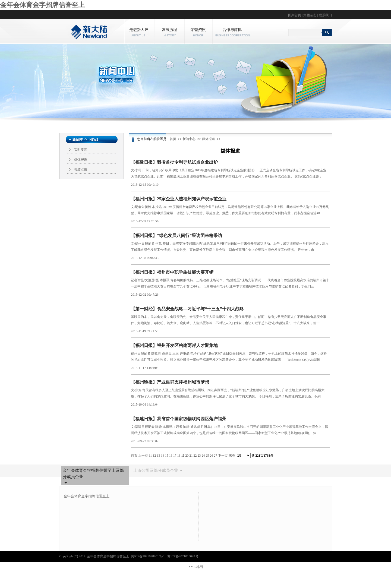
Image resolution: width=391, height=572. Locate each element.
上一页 (143, 455)
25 (207, 455)
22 (195, 455)
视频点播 (80, 170)
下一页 (223, 455)
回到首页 (294, 15)
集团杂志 (309, 15)
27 (215, 455)
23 (199, 455)
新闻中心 (188, 139)
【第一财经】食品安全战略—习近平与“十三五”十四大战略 (187, 308)
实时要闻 (80, 149)
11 (150, 455)
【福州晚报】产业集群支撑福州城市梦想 (170, 382)
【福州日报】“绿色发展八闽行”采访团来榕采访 (176, 235)
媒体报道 (80, 160)
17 (174, 455)
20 (187, 455)
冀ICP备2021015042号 (182, 556)
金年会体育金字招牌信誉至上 (42, 4)
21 (191, 455)
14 (162, 455)
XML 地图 (195, 567)
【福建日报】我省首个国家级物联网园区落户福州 (178, 418)
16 (170, 455)
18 (179, 455)
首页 (173, 139)
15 (166, 455)
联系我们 (325, 15)
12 (154, 455)
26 (211, 455)
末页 (232, 455)
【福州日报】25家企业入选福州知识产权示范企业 (178, 199)
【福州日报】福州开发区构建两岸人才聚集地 (174, 345)
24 (203, 455)
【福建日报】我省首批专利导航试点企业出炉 (174, 162)
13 (158, 455)
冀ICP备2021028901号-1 (148, 556)
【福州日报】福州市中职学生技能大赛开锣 (172, 272)
